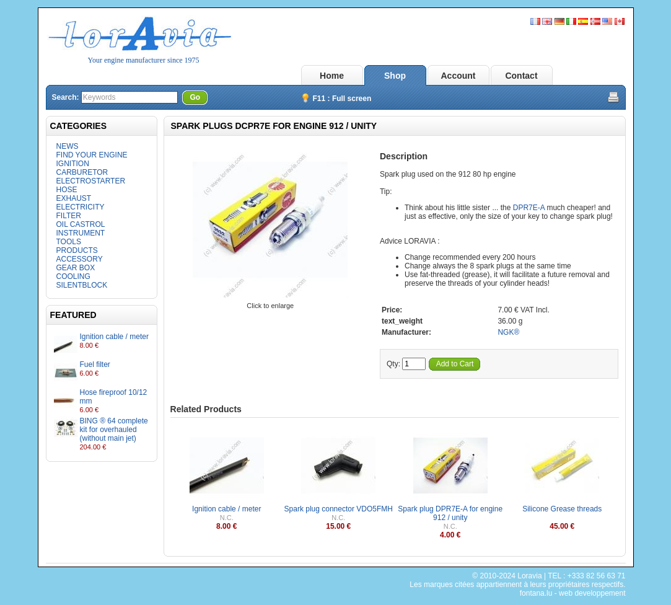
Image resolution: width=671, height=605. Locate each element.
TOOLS (68, 241)
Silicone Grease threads (562, 509)
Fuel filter (95, 364)
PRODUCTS (77, 250)
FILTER (68, 215)
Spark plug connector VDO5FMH (338, 509)
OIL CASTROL (80, 224)
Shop (395, 76)
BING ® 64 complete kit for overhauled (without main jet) (114, 430)
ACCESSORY (79, 259)
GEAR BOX (75, 267)
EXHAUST (74, 198)
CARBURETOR (82, 172)
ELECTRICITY (80, 207)
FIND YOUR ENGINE (92, 155)
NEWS (67, 146)
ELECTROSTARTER (91, 181)
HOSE (66, 189)
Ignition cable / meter (114, 336)
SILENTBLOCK (82, 285)
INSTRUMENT (80, 233)
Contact (521, 76)
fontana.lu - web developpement (573, 593)
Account (458, 76)
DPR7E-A (529, 207)
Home (332, 76)
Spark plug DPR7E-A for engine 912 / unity (450, 513)
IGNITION (72, 163)
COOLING (73, 276)
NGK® (508, 332)
